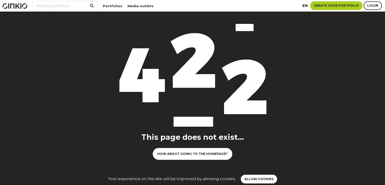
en (305, 5)
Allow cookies (258, 179)
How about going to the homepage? (192, 154)
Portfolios (112, 6)
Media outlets (140, 6)
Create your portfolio (336, 5)
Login (372, 5)
